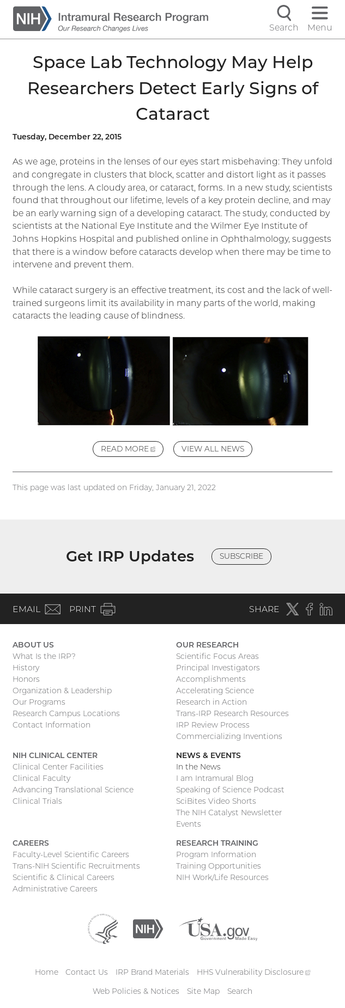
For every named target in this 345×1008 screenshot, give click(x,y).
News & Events (208, 755)
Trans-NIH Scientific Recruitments (76, 866)
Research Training (217, 843)
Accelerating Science (215, 690)
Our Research (207, 644)
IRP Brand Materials (152, 972)
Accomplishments (211, 679)
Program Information (216, 854)
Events (188, 824)
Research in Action (211, 702)
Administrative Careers (55, 888)
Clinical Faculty (41, 778)
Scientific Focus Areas (217, 656)
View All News (212, 448)
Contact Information (51, 724)
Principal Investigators (218, 667)
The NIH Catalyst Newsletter (229, 812)
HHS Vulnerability (253, 972)
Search (239, 991)
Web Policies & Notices (136, 991)
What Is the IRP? (44, 656)
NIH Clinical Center (55, 755)
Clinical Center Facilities (58, 766)
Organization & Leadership (62, 690)
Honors (26, 679)
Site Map (203, 991)
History (26, 667)
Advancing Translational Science (73, 789)
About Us (33, 644)
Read (132, 450)
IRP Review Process (213, 724)
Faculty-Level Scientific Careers (71, 854)
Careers (31, 843)
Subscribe (241, 556)
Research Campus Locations (66, 713)
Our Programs (39, 702)
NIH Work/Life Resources (222, 877)
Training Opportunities (218, 866)
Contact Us (86, 972)
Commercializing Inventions (229, 736)
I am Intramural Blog (214, 778)
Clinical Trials (37, 801)
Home (46, 972)
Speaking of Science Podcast (230, 789)
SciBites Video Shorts (216, 801)
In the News (198, 766)
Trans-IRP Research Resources (232, 713)
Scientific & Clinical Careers (63, 877)
